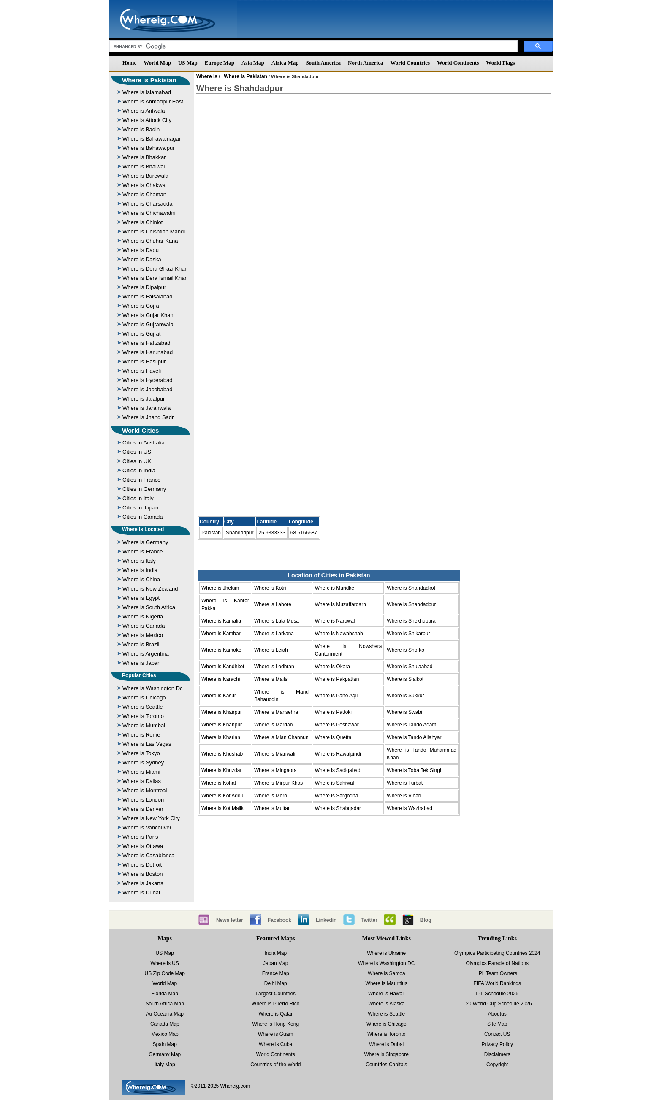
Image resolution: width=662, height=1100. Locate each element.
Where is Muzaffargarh (340, 604)
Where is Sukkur (405, 696)
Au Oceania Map (165, 1014)
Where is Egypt (141, 598)
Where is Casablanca (148, 855)
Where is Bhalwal (143, 166)
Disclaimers (497, 1054)
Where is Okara (332, 666)
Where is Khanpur (221, 725)
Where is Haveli (141, 371)
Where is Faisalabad (147, 296)
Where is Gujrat (141, 334)
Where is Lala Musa (276, 621)
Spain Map (165, 1044)
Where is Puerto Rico (275, 1004)
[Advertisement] (373, 168)
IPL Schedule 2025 (497, 994)
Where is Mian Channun (281, 737)
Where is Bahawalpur (148, 148)
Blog (425, 920)
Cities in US (136, 452)
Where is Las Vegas (146, 744)
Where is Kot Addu (222, 796)
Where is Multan (272, 808)
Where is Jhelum (220, 588)
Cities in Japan (140, 507)
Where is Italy (139, 561)
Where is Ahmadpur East (152, 101)
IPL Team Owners (497, 973)
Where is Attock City (146, 120)
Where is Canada (143, 626)
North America (365, 63)
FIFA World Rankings (497, 983)
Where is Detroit (142, 865)
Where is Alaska (386, 1004)
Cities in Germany (144, 489)
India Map (275, 953)
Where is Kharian (220, 737)
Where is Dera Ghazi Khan (155, 269)
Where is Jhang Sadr (148, 417)
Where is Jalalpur (143, 399)
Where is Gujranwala (148, 324)
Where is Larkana (274, 634)
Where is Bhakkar (144, 157)
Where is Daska (141, 259)
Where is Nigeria (142, 616)
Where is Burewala (145, 176)
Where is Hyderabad (147, 380)
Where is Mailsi (271, 679)
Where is (206, 76)
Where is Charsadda (147, 203)
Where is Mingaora (275, 770)
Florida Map (165, 994)
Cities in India (138, 470)
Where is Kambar (221, 634)
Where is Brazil (140, 644)
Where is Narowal (335, 621)
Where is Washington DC (386, 963)
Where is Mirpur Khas (278, 783)
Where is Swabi (404, 712)
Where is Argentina (145, 653)
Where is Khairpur (221, 712)
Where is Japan (141, 663)
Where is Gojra (140, 306)
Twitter (369, 920)
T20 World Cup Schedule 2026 (497, 1004)
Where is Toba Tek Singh (414, 770)
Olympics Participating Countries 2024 (497, 953)
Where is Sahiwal (334, 783)
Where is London (143, 800)
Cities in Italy (138, 498)
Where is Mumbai (143, 725)
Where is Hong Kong (275, 1024)
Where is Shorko (405, 650)
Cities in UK (136, 461)
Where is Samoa (386, 973)
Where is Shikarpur (408, 634)
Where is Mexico (142, 635)
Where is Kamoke (221, 650)
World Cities (140, 430)
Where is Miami (141, 772)
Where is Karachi (220, 679)
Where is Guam (275, 1034)
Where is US (165, 963)
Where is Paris (140, 837)
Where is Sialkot (405, 679)
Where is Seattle (142, 707)
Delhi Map (275, 983)
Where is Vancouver (146, 827)
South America (323, 63)
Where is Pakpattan (337, 679)
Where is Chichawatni (149, 213)
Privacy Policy (497, 1044)
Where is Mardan (273, 725)
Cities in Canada (142, 517)
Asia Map (252, 63)
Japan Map (275, 963)
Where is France (142, 551)
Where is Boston (142, 874)
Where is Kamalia (221, 621)
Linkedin (326, 920)
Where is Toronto (143, 716)
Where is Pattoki (333, 712)
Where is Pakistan (149, 80)
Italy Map (165, 1064)
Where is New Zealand (150, 588)
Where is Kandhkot (222, 666)
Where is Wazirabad (409, 808)
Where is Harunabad (147, 352)
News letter (229, 920)
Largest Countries (275, 994)
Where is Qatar (275, 1014)
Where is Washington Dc (152, 688)
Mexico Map (165, 1034)
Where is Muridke (334, 588)
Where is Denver (142, 809)
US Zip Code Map (165, 973)
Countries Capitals (386, 1064)
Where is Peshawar (337, 725)
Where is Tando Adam (411, 725)
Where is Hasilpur (144, 361)
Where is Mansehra (276, 712)
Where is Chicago (144, 697)
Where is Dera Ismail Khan (155, 278)
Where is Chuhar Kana (150, 241)
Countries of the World (275, 1064)
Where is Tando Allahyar (414, 737)
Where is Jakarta (143, 883)
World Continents (458, 63)
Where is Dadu (140, 250)
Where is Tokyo (141, 753)
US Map (188, 63)
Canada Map (164, 1024)
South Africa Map (165, 1004)
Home (129, 63)
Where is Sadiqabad (338, 770)
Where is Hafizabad (146, 343)
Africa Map (285, 63)
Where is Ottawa (142, 846)
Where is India (139, 570)
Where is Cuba (275, 1044)
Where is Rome (141, 735)
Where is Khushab (222, 754)
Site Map (497, 1024)
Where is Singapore (386, 1054)
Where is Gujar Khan (148, 315)
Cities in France (141, 480)
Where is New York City (151, 818)
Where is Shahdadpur (411, 604)
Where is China (141, 579)
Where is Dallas (141, 781)
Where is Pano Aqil (336, 696)
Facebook (279, 920)
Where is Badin (141, 129)
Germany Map (165, 1054)
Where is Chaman (144, 194)
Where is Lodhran (274, 666)
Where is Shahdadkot (411, 588)
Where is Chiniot (142, 222)
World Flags (500, 63)
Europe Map (219, 63)
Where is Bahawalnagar (151, 138)
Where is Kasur (218, 696)
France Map (275, 973)
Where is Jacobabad (147, 389)
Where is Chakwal (144, 185)
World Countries (410, 63)
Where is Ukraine (386, 953)
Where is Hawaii (386, 994)
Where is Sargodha (336, 796)
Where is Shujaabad (409, 666)
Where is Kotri (270, 588)
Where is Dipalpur (144, 287)
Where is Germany (145, 542)
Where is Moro (270, 796)
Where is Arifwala (143, 111)
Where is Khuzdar (221, 770)
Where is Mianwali (274, 754)
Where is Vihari (404, 796)
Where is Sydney (143, 762)
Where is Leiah (271, 650)
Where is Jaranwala (146, 408)
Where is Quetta (333, 737)
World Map (157, 63)
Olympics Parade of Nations (497, 963)
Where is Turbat (405, 783)
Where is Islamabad (146, 92)
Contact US (497, 1034)
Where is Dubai (141, 892)
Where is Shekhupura (411, 621)
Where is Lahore (272, 604)
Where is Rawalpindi (338, 754)
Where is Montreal (144, 790)
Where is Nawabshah (339, 634)
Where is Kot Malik (222, 808)
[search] (313, 46)
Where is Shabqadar (338, 808)
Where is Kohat (218, 783)
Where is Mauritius (386, 983)
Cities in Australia (143, 442)
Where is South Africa (148, 607)
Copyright (497, 1064)
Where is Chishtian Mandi (153, 231)
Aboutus (497, 1014)
